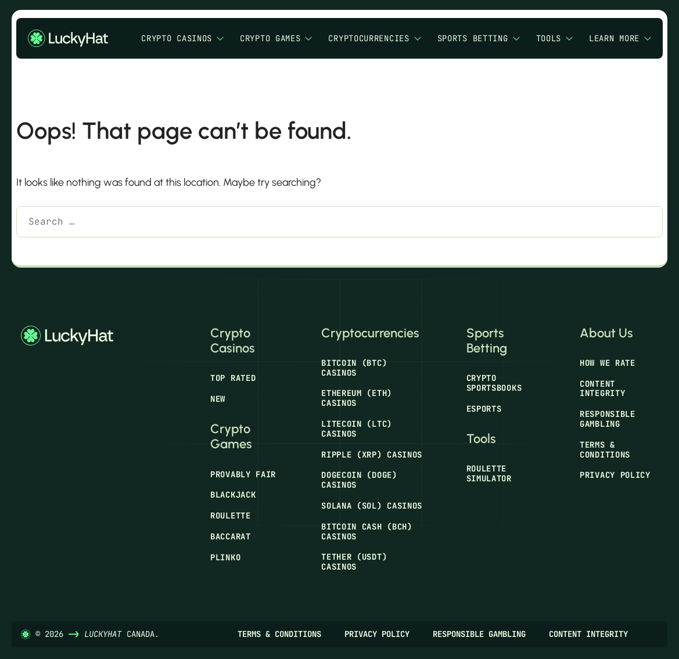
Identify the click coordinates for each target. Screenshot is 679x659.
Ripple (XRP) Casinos (371, 454)
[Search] (33, 251)
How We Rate (607, 363)
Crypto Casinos (182, 39)
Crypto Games (276, 39)
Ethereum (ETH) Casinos (356, 398)
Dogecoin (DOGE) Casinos (359, 480)
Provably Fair (243, 474)
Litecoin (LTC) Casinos (356, 429)
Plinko (225, 557)
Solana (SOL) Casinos (371, 505)
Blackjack (233, 494)
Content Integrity (602, 389)
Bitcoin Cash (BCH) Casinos (366, 531)
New (217, 399)
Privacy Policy (615, 475)
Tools (554, 39)
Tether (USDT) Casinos (354, 562)
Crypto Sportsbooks (494, 383)
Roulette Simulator (489, 473)
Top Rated (233, 378)
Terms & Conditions (605, 450)
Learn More (620, 39)
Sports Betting (478, 39)
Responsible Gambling (607, 419)
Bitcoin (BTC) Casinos (354, 368)
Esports (484, 409)
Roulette (230, 515)
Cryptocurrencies (374, 39)
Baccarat (230, 536)
